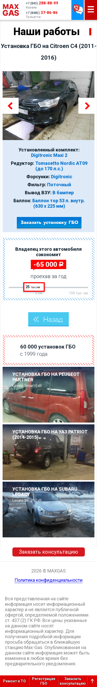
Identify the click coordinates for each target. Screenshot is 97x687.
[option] (48, 105)
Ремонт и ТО (14, 681)
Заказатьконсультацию (73, 681)
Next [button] (86, 106)
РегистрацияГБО (43, 681)
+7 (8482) (42, 12)
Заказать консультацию (48, 552)
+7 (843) (42, 3)
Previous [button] (11, 106)
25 (33, 287)
